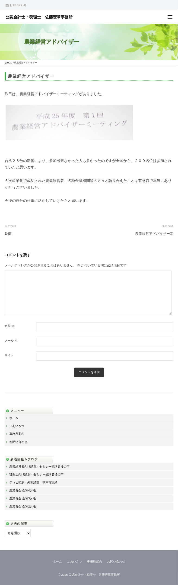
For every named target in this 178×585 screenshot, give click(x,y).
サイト (9, 355)
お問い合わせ (18, 5)
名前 (10, 326)
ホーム (13, 418)
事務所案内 (16, 434)
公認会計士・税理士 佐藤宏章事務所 (39, 17)
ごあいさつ (16, 426)
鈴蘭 (8, 234)
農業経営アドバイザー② (154, 234)
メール (11, 340)
